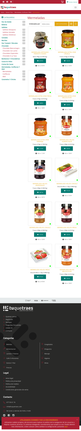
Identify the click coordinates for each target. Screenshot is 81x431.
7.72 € (67, 191)
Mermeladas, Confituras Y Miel (23, 12)
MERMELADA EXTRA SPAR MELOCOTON (67, 97)
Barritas (13, 40)
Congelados (47, 344)
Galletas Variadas (14, 32)
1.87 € (40, 192)
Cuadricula (71, 24)
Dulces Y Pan (9, 12)
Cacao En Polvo (13, 61)
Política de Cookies (11, 384)
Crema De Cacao (13, 64)
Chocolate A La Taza (14, 56)
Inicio (2, 12)
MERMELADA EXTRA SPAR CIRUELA (67, 53)
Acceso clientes (72, 2)
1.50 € (67, 148)
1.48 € (40, 103)
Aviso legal (8, 378)
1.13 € (40, 148)
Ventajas (7, 322)
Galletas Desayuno (14, 29)
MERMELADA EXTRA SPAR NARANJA (40, 140)
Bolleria (13, 24)
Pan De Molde (13, 22)
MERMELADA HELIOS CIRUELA (67, 184)
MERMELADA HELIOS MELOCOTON (67, 270)
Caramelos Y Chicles (13, 79)
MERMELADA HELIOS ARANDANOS (40, 184)
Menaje (45, 354)
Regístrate (8, 319)
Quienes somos (10, 317)
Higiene (45, 358)
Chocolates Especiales (14, 53)
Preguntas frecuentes (12, 325)
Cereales (13, 37)
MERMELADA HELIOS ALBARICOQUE (67, 140)
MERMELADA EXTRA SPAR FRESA (40, 96)
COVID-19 (7, 328)
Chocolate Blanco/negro (14, 48)
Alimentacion (9, 349)
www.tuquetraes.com (8, 7)
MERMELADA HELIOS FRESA (67, 227)
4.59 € (40, 61)
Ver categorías (61, 24)
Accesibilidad (9, 387)
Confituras (14, 74)
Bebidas (7, 344)
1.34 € (67, 105)
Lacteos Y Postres (10, 354)
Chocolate (5, 46)
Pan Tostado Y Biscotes (13, 43)
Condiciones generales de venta (15, 390)
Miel (14, 76)
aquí (66, 427)
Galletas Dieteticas (14, 35)
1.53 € (67, 61)
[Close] (77, 420)
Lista (76, 24)
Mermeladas (14, 71)
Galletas (4, 27)
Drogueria (46, 349)
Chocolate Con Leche (14, 51)
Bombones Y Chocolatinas (13, 59)
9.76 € (40, 277)
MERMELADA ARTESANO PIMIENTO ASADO (40, 53)
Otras (44, 363)
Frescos (7, 368)
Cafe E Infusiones (11, 358)
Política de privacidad (12, 381)
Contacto (7, 331)
